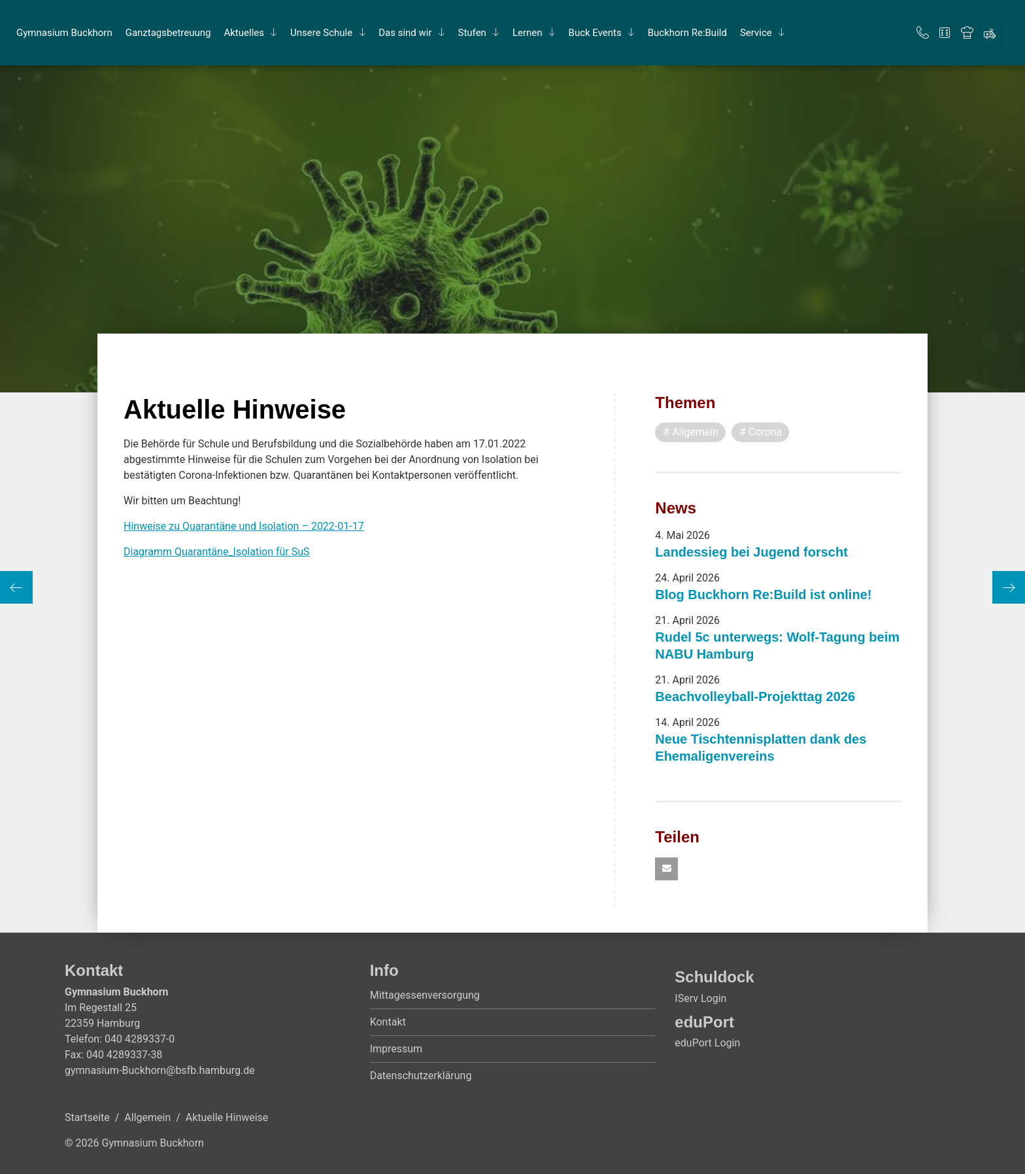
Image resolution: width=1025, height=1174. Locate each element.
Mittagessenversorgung (425, 995)
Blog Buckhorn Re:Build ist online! (763, 594)
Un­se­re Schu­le (321, 33)
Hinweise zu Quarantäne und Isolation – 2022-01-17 (244, 526)
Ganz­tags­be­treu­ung (168, 33)
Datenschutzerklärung (421, 1075)
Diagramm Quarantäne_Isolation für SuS (217, 551)
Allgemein (147, 1117)
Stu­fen (472, 33)
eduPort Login (707, 1043)
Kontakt (388, 1022)
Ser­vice (756, 33)
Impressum (396, 1049)
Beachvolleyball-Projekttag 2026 (755, 696)
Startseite (87, 1117)
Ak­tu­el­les (244, 33)
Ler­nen (527, 33)
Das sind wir (404, 33)
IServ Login (700, 998)
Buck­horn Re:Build (687, 33)
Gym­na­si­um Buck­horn (64, 33)
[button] (666, 868)
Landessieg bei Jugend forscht (751, 552)
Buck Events (595, 33)
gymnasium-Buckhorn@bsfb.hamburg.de (160, 1070)
